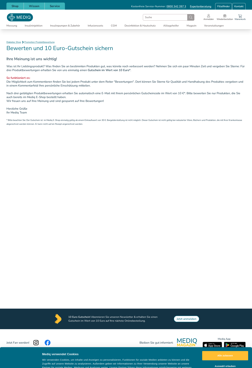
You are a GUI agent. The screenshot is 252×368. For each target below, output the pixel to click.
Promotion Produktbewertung (39, 42)
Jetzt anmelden (186, 319)
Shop (15, 6)
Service (55, 6)
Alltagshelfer (171, 25)
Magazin (191, 25)
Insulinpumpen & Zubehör (65, 25)
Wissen (34, 6)
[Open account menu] (208, 17)
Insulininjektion (33, 25)
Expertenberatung (200, 6)
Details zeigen (171, 361)
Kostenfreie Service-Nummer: (158, 6)
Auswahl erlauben (225, 346)
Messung (11, 25)
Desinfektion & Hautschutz (140, 25)
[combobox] (168, 17)
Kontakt (238, 6)
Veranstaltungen (214, 25)
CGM (114, 25)
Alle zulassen (225, 335)
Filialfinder (223, 6)
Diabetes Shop (13, 42)
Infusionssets (95, 25)
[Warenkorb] (240, 17)
